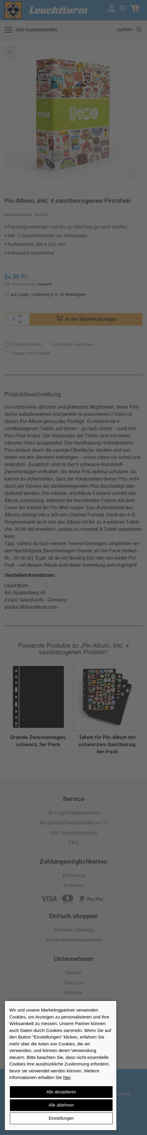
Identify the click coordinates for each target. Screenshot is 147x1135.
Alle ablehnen (61, 1105)
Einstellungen (61, 1118)
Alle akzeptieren (61, 1091)
